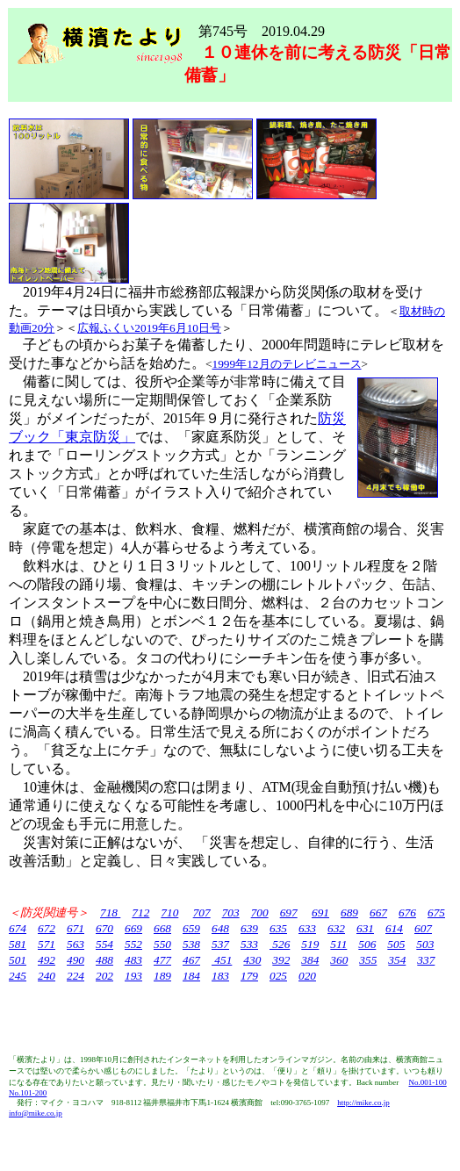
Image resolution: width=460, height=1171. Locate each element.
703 (231, 912)
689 (349, 912)
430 (252, 959)
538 (191, 944)
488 (104, 959)
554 (104, 944)
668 (162, 928)
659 (191, 928)
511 (338, 944)
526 (280, 944)
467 (191, 959)
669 (133, 928)
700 (260, 912)
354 (397, 959)
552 (133, 944)
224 (75, 975)
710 (169, 912)
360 (339, 959)
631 (365, 928)
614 (394, 928)
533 (249, 944)
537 (220, 944)
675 (436, 912)
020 (307, 975)
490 (75, 959)
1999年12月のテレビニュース (287, 363)
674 (17, 928)
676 (407, 912)
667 (378, 912)
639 (249, 928)
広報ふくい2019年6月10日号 (149, 327)
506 (367, 944)
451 (222, 959)
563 (75, 944)
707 (202, 912)
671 (75, 928)
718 (110, 912)
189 (162, 975)
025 (278, 975)
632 (336, 928)
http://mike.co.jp (363, 1102)
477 (162, 959)
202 (104, 975)
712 (140, 912)
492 (46, 959)
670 (104, 928)
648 (220, 928)
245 (17, 975)
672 (46, 928)
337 (426, 959)
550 (162, 944)
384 (310, 959)
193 (133, 975)
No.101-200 (28, 1092)
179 (249, 975)
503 (425, 944)
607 (423, 928)
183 (220, 975)
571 (46, 944)
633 (307, 928)
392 (281, 959)
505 (396, 944)
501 (17, 959)
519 (310, 944)
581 (17, 944)
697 (289, 912)
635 (278, 928)
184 (191, 975)
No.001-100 (427, 1082)
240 (46, 975)
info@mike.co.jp (35, 1113)
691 (320, 912)
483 (133, 959)
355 (368, 959)
